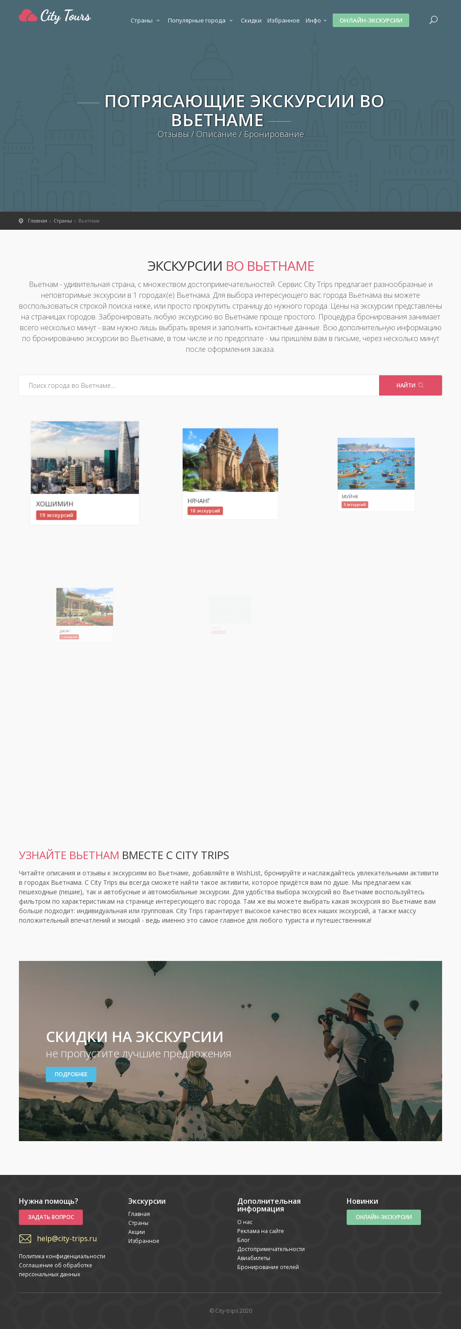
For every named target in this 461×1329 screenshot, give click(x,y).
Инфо (317, 20)
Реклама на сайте (260, 1231)
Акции (136, 1232)
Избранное (283, 20)
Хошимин (73, 489)
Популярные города (201, 20)
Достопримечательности (271, 1249)
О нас (245, 1222)
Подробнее (71, 1074)
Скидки (251, 20)
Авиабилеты (253, 1258)
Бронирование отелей (268, 1267)
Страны (146, 20)
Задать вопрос (51, 1217)
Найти (411, 385)
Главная (139, 1214)
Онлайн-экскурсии (370, 20)
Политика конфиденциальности (62, 1256)
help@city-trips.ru (67, 1238)
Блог (243, 1240)
